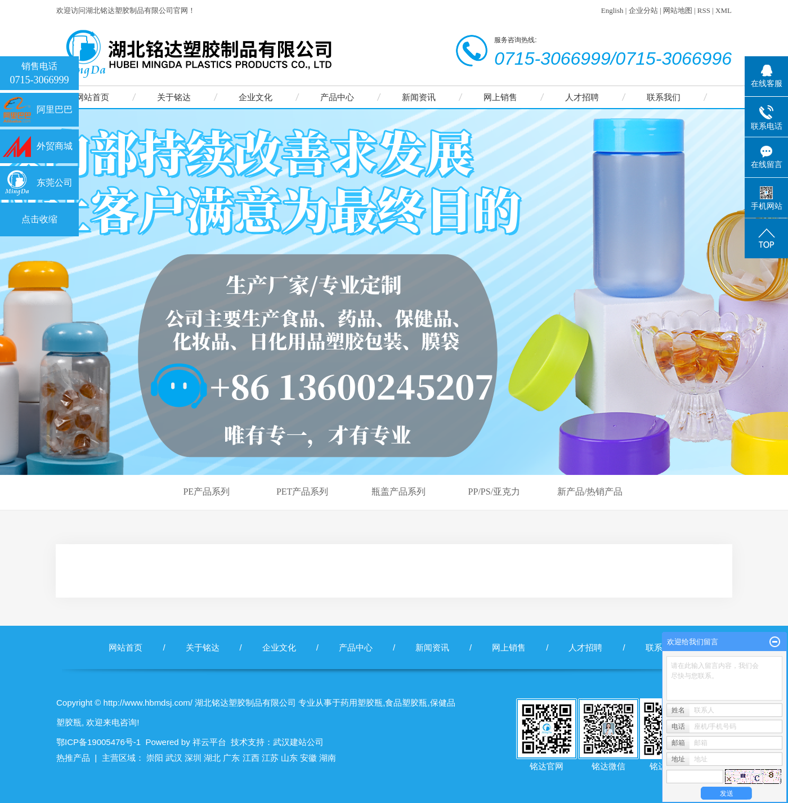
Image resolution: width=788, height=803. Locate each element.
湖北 (212, 757)
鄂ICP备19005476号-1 (98, 742)
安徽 (308, 757)
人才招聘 (582, 97)
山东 (289, 757)
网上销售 (500, 97)
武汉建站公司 (298, 742)
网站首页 (92, 97)
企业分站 (643, 10)
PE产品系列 (206, 491)
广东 (231, 757)
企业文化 (255, 97)
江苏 (270, 757)
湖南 (327, 757)
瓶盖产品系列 (398, 491)
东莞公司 (55, 182)
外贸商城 (55, 146)
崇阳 (154, 757)
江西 (251, 757)
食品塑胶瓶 (406, 702)
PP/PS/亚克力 (494, 491)
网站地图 (677, 10)
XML (723, 10)
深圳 (193, 757)
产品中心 (337, 97)
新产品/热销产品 (590, 491)
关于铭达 (174, 97)
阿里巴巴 (55, 109)
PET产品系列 (302, 491)
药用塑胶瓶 (362, 702)
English (612, 10)
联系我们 (663, 97)
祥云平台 (209, 742)
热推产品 (73, 757)
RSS (703, 10)
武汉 (173, 757)
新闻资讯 (419, 97)
